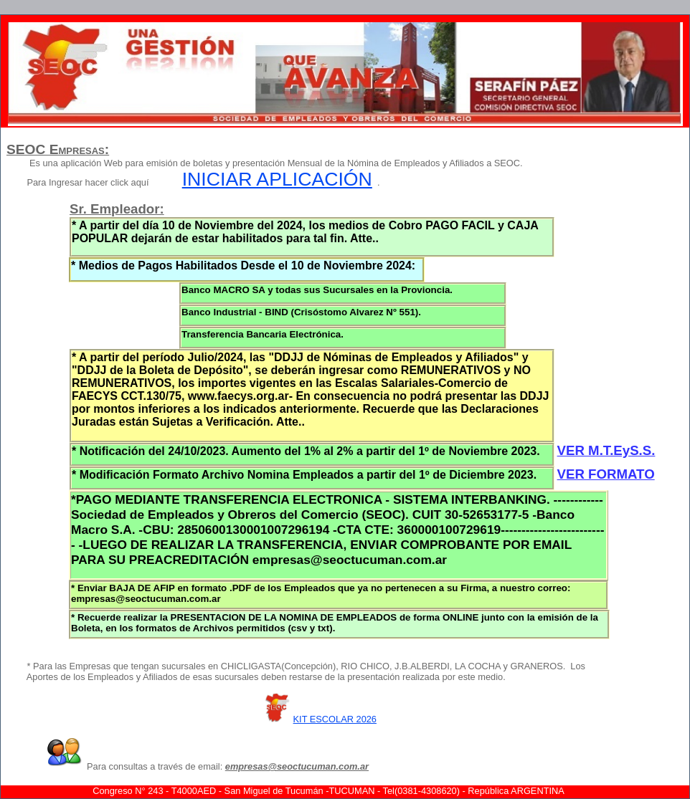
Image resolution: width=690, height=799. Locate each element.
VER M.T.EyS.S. (606, 450)
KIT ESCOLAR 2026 (335, 719)
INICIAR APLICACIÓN (277, 179)
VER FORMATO (606, 474)
